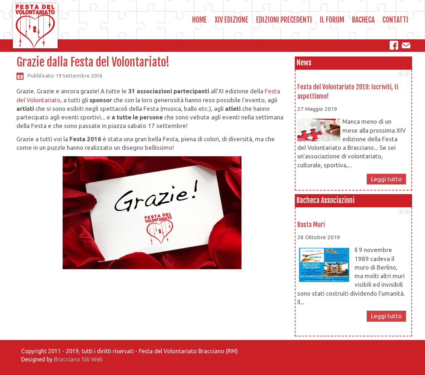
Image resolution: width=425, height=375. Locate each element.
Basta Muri (311, 224)
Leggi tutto (386, 179)
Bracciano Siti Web (78, 359)
